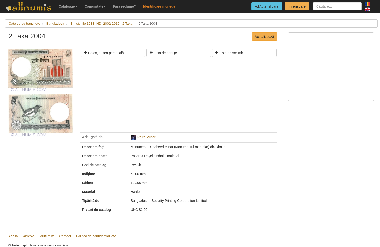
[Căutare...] (337, 6)
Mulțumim (47, 236)
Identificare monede (159, 6)
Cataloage (68, 6)
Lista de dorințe (163, 53)
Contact (65, 236)
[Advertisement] (178, 96)
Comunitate (95, 6)
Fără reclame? (124, 6)
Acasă (13, 236)
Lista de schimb (229, 53)
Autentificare (266, 6)
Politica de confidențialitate (96, 236)
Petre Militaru (147, 137)
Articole (28, 236)
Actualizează (264, 37)
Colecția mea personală (104, 53)
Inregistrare (297, 6)
